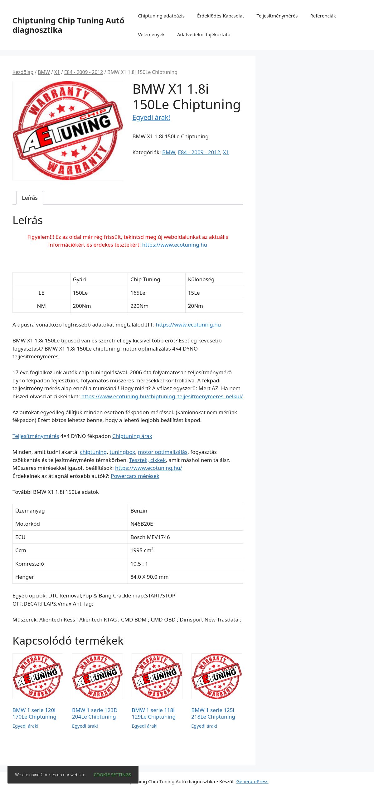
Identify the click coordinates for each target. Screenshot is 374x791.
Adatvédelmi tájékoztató (204, 34)
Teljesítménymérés (277, 15)
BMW (44, 72)
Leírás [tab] (30, 197)
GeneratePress (252, 781)
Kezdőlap (22, 72)
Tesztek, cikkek (147, 460)
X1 (57, 72)
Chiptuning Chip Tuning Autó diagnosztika (68, 25)
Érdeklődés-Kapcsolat (220, 15)
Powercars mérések (135, 475)
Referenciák (323, 15)
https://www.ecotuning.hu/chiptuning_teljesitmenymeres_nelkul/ (162, 396)
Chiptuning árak (132, 436)
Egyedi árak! (151, 117)
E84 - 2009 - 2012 (83, 72)
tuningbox (122, 451)
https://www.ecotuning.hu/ (148, 467)
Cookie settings (112, 775)
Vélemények (151, 34)
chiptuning (93, 451)
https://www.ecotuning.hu (174, 244)
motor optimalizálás (162, 451)
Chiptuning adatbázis (161, 15)
